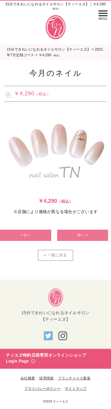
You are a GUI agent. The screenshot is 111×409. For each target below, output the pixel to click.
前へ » (82, 235)
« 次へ (25, 235)
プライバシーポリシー (42, 389)
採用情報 (46, 378)
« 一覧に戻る (55, 255)
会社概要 (27, 378)
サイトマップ (76, 389)
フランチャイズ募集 (74, 378)
